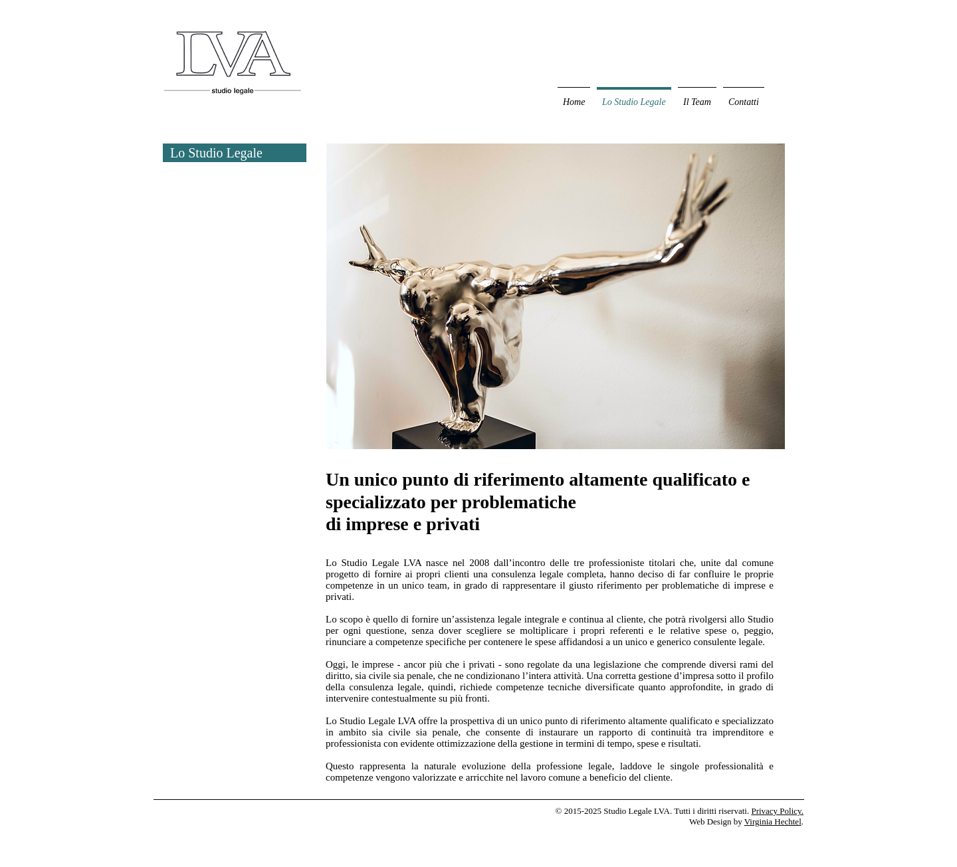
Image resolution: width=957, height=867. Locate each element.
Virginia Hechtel (772, 821)
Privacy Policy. (777, 811)
